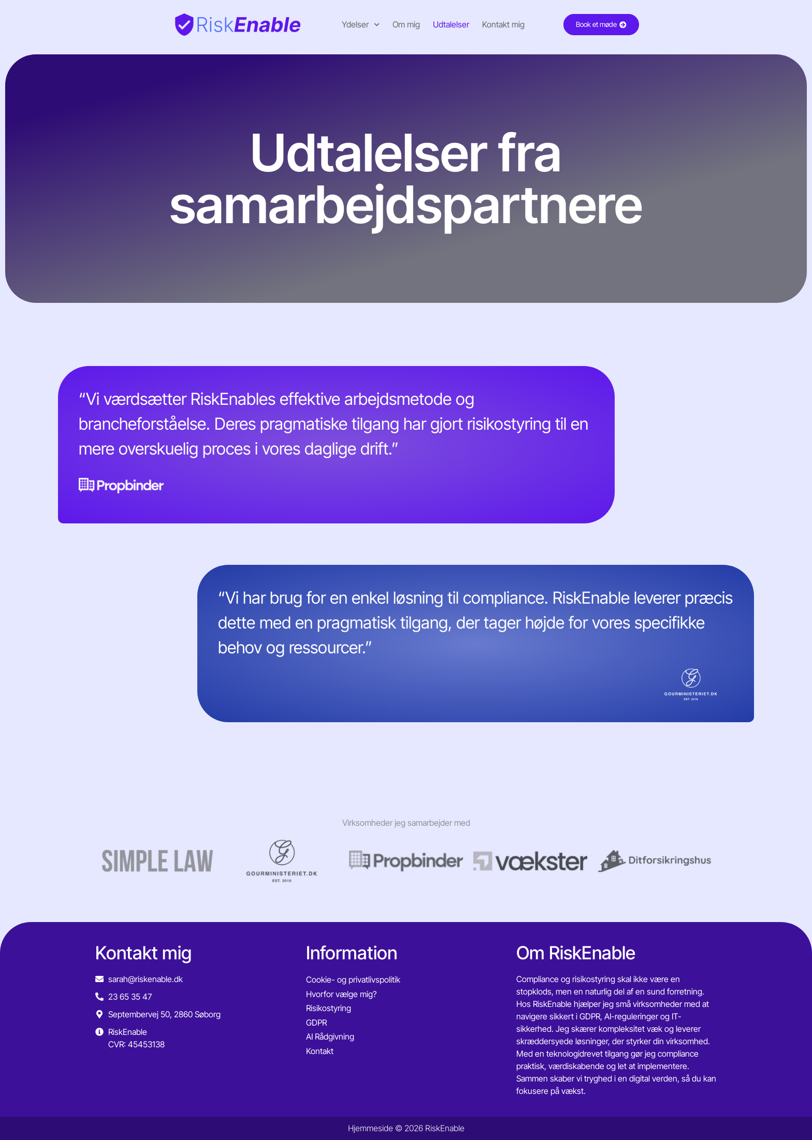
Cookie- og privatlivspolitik (353, 979)
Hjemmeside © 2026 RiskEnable (406, 1128)
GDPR (316, 1022)
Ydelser (354, 25)
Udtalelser (444, 24)
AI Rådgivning (330, 1036)
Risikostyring (328, 1008)
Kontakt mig (496, 24)
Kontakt (320, 1051)
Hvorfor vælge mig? (341, 994)
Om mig (399, 24)
